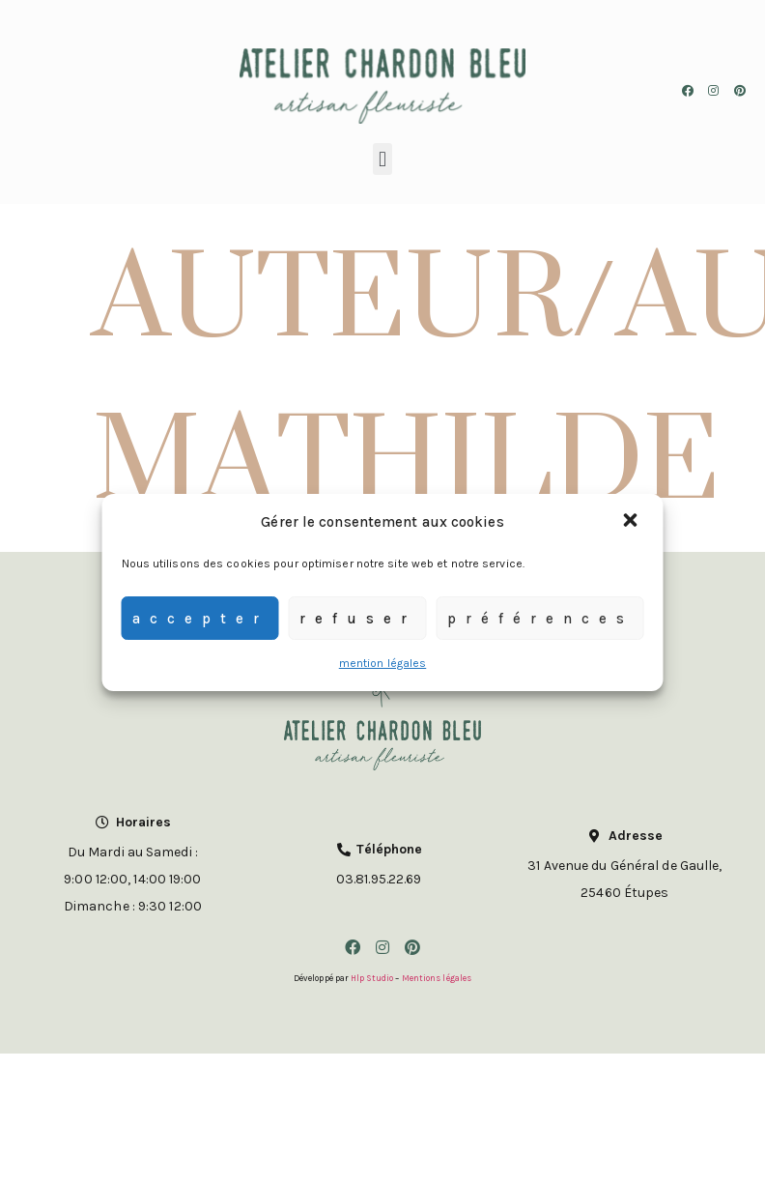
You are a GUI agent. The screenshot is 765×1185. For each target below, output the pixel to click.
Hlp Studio (372, 978)
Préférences (540, 618)
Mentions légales (437, 978)
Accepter (200, 618)
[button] (632, 522)
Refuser (357, 618)
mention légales (383, 663)
